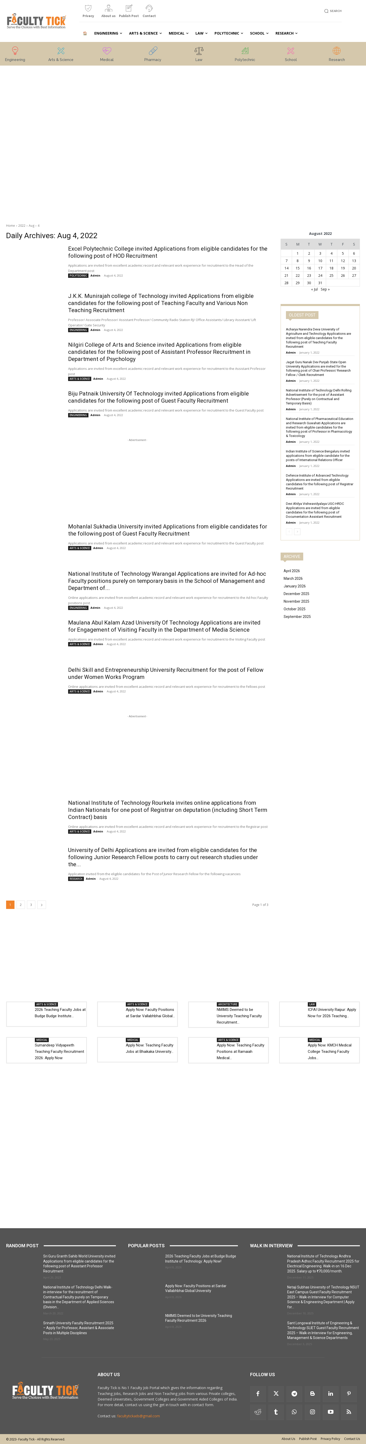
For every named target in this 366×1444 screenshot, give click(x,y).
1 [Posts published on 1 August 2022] (298, 253)
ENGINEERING (78, 330)
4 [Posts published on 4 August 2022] (331, 253)
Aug (31, 225)
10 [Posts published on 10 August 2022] (320, 260)
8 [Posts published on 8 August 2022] (298, 260)
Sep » (325, 289)
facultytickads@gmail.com (138, 1415)
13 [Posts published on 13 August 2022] (354, 260)
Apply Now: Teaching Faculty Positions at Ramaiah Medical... (240, 1051)
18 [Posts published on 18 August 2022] (331, 268)
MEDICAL (41, 1040)
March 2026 (293, 578)
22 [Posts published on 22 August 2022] (298, 275)
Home (10, 225)
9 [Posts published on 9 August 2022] (309, 260)
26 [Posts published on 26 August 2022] (343, 275)
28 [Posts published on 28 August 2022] (286, 282)
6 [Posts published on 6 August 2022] (354, 253)
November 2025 (296, 601)
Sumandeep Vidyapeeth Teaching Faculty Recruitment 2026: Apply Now (59, 1051)
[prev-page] (289, 531)
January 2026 (295, 586)
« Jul (314, 289)
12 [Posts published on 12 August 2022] (343, 260)
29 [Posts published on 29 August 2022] (298, 282)
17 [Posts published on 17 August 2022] (320, 268)
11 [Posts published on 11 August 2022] (331, 260)
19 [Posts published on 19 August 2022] (343, 268)
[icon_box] (88, 13)
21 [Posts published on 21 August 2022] (286, 275)
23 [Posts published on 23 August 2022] (309, 275)
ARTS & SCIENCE (80, 379)
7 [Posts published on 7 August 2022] (286, 260)
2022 (21, 225)
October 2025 (295, 609)
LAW (312, 1004)
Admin (95, 275)
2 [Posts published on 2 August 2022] (309, 253)
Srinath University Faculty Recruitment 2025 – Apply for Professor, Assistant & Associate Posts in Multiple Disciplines (78, 1328)
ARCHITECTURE (227, 1004)
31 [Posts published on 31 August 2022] (320, 282)
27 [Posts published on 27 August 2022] (354, 275)
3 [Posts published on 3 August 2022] (320, 253)
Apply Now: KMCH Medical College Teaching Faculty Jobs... (330, 1051)
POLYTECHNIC (78, 275)
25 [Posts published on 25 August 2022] (331, 275)
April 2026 (292, 571)
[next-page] (41, 905)
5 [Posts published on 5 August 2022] (343, 253)
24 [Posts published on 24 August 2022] (320, 275)
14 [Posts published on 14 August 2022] (286, 268)
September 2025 (297, 617)
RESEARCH (76, 878)
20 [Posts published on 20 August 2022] (354, 268)
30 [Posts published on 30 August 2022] (309, 282)
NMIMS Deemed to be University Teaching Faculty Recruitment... (239, 1016)
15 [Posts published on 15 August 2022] (298, 268)
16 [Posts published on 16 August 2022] (309, 268)
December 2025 (296, 594)
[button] (332, 11)
